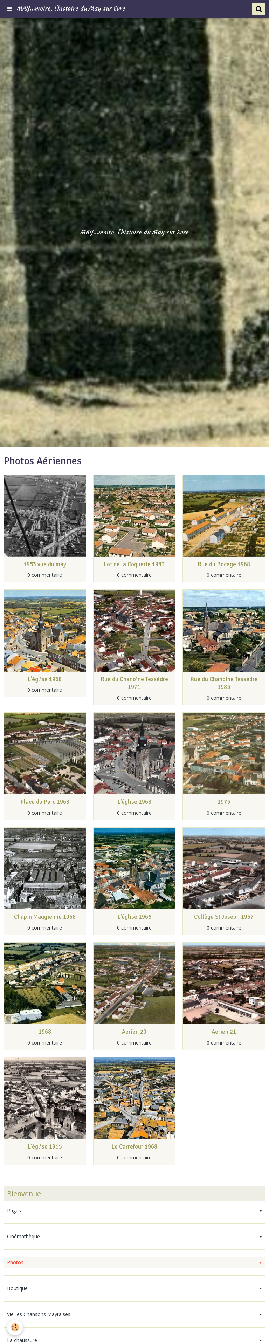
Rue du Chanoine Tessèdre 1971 (134, 683)
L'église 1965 (134, 917)
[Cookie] (15, 1327)
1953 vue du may (44, 564)
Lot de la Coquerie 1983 (134, 564)
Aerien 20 (134, 1032)
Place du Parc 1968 (44, 802)
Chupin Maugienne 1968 (45, 917)
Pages (14, 1210)
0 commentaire (44, 574)
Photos (15, 1262)
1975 (224, 802)
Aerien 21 (224, 1032)
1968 (45, 1032)
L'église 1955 (45, 1147)
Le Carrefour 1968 (134, 1147)
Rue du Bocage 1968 (224, 564)
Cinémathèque (23, 1236)
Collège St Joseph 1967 (224, 917)
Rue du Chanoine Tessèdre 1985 (224, 683)
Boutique (17, 1288)
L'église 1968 (45, 679)
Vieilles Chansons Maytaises (38, 1314)
